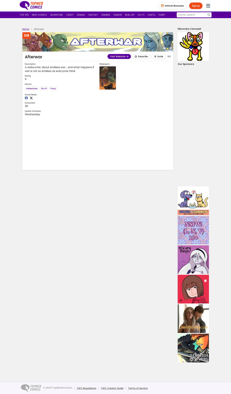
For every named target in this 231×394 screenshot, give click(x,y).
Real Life (130, 14)
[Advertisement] (98, 143)
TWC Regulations (86, 388)
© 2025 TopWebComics (57, 387)
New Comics (39, 14)
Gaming (105, 14)
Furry (162, 14)
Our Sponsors (186, 64)
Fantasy (93, 14)
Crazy (70, 14)
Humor (118, 14)
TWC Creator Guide (112, 388)
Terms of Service (138, 388)
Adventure (56, 14)
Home (25, 29)
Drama (81, 14)
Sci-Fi (44, 88)
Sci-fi (141, 14)
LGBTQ (151, 14)
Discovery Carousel (189, 28)
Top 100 (24, 14)
